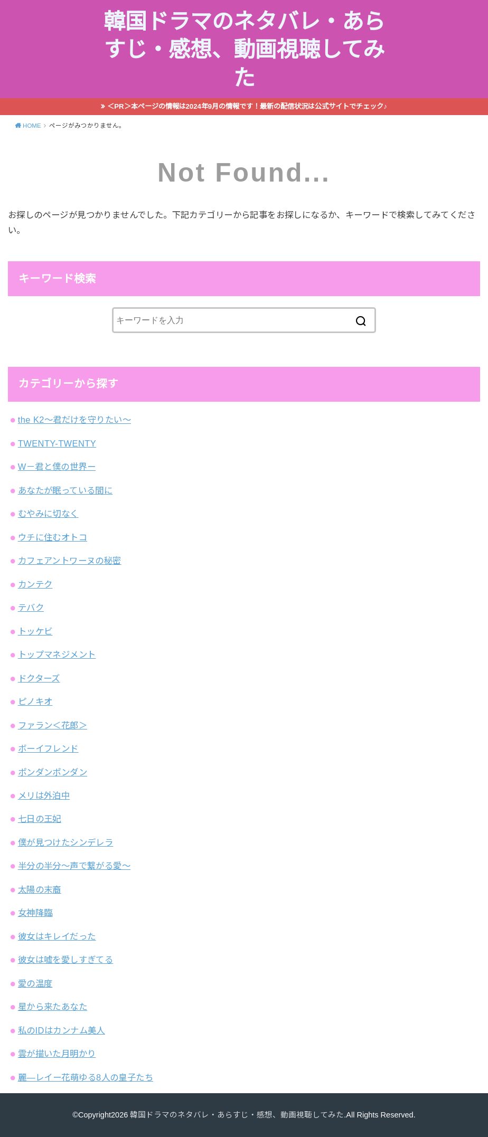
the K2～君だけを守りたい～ (74, 419)
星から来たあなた (52, 1006)
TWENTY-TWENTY (57, 443)
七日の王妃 (39, 818)
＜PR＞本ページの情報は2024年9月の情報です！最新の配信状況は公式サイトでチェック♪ (247, 106)
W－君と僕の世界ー (57, 466)
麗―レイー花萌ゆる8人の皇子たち (85, 1077)
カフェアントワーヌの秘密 (69, 560)
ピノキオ (35, 701)
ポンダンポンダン (52, 772)
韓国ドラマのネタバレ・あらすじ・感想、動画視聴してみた (244, 50)
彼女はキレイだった (57, 936)
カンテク (35, 584)
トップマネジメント (57, 654)
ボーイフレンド (48, 748)
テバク (31, 607)
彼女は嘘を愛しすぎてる (66, 959)
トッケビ (35, 631)
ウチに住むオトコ (52, 537)
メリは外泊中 (44, 795)
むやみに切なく (48, 513)
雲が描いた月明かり (57, 1053)
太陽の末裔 (39, 889)
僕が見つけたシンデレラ (66, 842)
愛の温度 (35, 983)
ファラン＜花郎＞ (52, 725)
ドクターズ (39, 678)
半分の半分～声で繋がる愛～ (74, 865)
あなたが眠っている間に (65, 490)
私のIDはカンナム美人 (61, 1030)
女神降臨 (35, 912)
